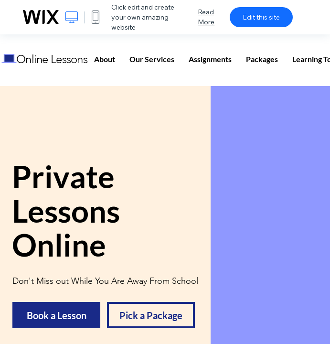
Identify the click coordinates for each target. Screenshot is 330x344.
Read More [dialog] (206, 17)
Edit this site (261, 17)
